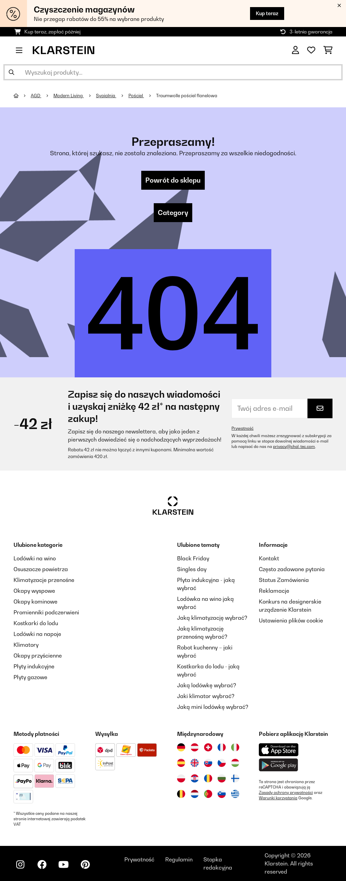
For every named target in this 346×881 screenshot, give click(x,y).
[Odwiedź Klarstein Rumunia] (208, 778)
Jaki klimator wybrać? (205, 696)
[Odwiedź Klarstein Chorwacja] (195, 778)
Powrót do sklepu (173, 180)
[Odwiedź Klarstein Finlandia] (235, 778)
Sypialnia (106, 95)
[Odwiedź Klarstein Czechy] (222, 763)
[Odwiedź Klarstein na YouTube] (63, 864)
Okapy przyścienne (38, 655)
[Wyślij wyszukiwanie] (11, 72)
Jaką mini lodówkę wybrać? (212, 706)
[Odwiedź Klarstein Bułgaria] (222, 778)
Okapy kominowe (35, 601)
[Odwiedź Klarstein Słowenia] (222, 794)
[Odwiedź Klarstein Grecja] (235, 794)
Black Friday (193, 558)
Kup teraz (267, 13)
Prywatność (242, 428)
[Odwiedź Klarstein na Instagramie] (20, 864)
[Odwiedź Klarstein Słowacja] (208, 763)
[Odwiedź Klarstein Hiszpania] (181, 763)
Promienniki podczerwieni (46, 612)
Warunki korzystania (278, 798)
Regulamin (179, 859)
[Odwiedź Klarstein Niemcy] (181, 747)
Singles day (191, 569)
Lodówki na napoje (37, 634)
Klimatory (26, 644)
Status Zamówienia (284, 580)
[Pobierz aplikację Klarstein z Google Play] (278, 765)
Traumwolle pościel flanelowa (186, 95)
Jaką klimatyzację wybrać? (212, 617)
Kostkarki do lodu (36, 623)
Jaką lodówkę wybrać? (206, 685)
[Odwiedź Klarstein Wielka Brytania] (195, 763)
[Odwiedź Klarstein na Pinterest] (85, 864)
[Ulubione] (311, 50)
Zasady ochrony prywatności (286, 792)
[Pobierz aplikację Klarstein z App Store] (279, 749)
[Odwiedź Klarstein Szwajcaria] (208, 747)
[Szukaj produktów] (173, 72)
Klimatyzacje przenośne (44, 580)
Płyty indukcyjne (34, 666)
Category (173, 213)
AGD (36, 95)
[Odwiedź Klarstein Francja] (222, 747)
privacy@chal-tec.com (294, 446)
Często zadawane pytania (292, 569)
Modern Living (68, 95)
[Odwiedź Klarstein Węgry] (235, 763)
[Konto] (295, 50)
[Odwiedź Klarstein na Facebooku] (42, 864)
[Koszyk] (327, 50)
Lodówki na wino (35, 558)
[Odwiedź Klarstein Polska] (181, 778)
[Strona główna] (22, 95)
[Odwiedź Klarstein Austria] (195, 747)
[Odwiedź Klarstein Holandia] (195, 794)
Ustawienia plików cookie (291, 620)
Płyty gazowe (30, 677)
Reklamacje (274, 590)
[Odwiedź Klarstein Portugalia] (208, 794)
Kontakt (269, 558)
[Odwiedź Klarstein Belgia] (181, 794)
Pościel (136, 95)
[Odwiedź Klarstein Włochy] (235, 747)
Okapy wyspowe (34, 590)
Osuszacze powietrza (41, 569)
